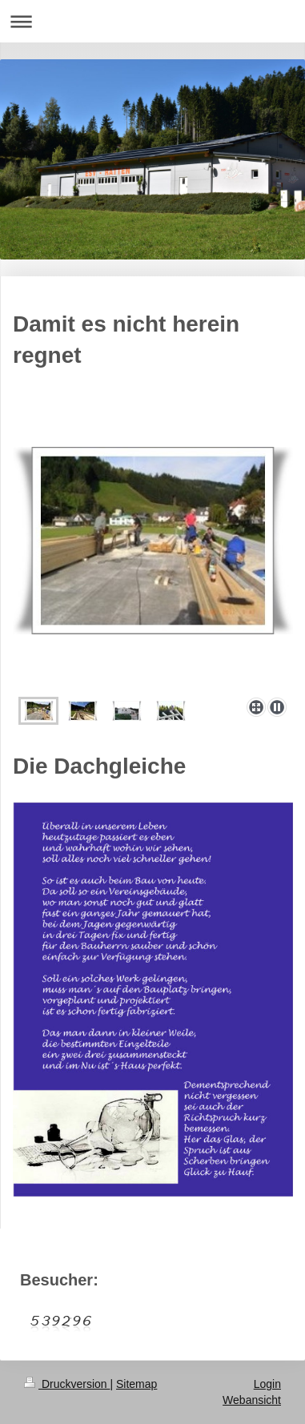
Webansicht (252, 1400)
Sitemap (136, 1384)
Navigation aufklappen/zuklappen (152, 21)
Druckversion (67, 1384)
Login (267, 1384)
